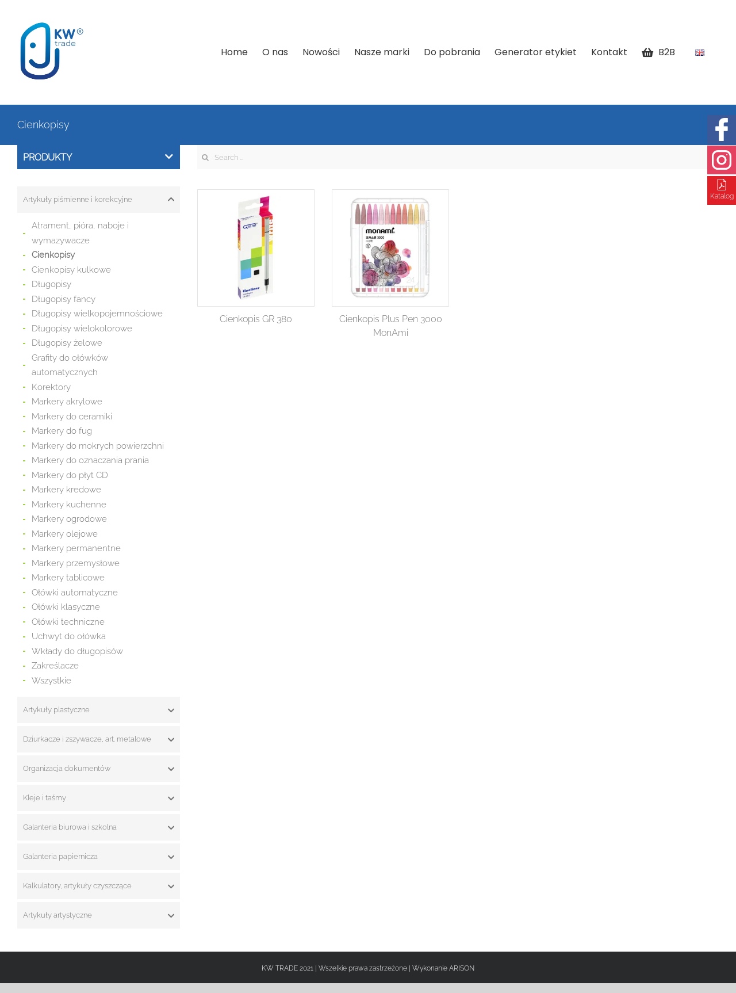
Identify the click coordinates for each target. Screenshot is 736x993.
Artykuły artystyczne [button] (98, 915)
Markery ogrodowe (69, 519)
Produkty (98, 157)
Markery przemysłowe (76, 563)
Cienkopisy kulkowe (71, 270)
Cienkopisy (53, 255)
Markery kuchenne (69, 504)
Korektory (51, 387)
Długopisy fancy (63, 299)
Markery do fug (62, 431)
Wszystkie (51, 680)
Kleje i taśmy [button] (98, 797)
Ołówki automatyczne (75, 592)
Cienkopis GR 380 (256, 319)
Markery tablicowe (68, 577)
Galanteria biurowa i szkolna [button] (98, 827)
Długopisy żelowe (67, 343)
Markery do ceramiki (72, 416)
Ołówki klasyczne (66, 607)
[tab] (98, 199)
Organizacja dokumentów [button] (98, 768)
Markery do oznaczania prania (90, 460)
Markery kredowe (66, 489)
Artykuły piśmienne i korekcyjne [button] (98, 199)
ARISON (461, 968)
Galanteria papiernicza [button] (98, 856)
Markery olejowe (65, 534)
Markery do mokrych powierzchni (98, 446)
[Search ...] (458, 157)
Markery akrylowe (67, 401)
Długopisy (51, 284)
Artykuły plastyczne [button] (98, 709)
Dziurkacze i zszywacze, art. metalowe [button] (98, 739)
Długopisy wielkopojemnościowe (97, 313)
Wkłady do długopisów (77, 651)
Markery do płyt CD (70, 475)
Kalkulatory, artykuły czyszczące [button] (98, 886)
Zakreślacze (55, 665)
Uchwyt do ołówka (69, 636)
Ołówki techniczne (68, 622)
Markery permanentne (76, 548)
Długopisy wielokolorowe (82, 328)
